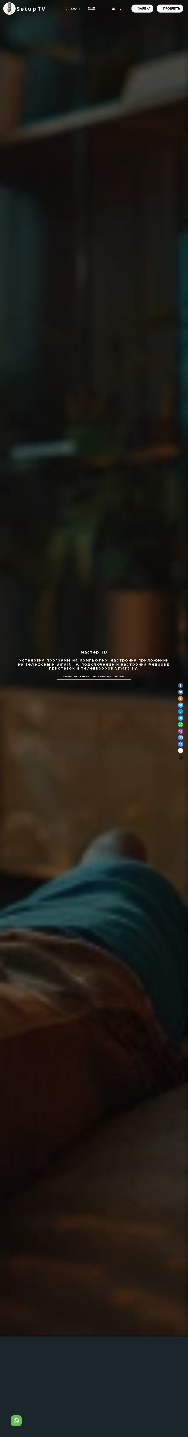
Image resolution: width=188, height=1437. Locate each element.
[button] (107, 8)
